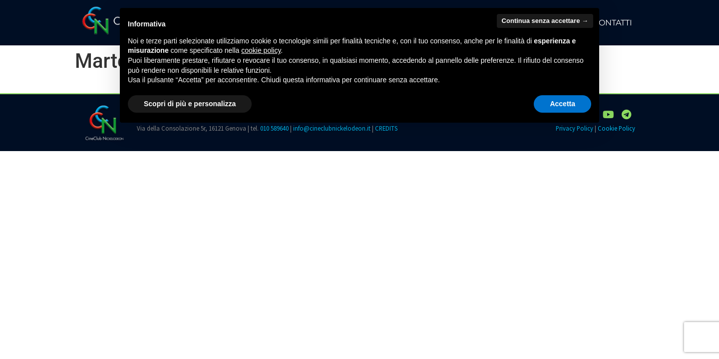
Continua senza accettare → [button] (545, 20)
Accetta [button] (562, 104)
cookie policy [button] (261, 50)
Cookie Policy (616, 128)
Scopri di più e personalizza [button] (190, 104)
